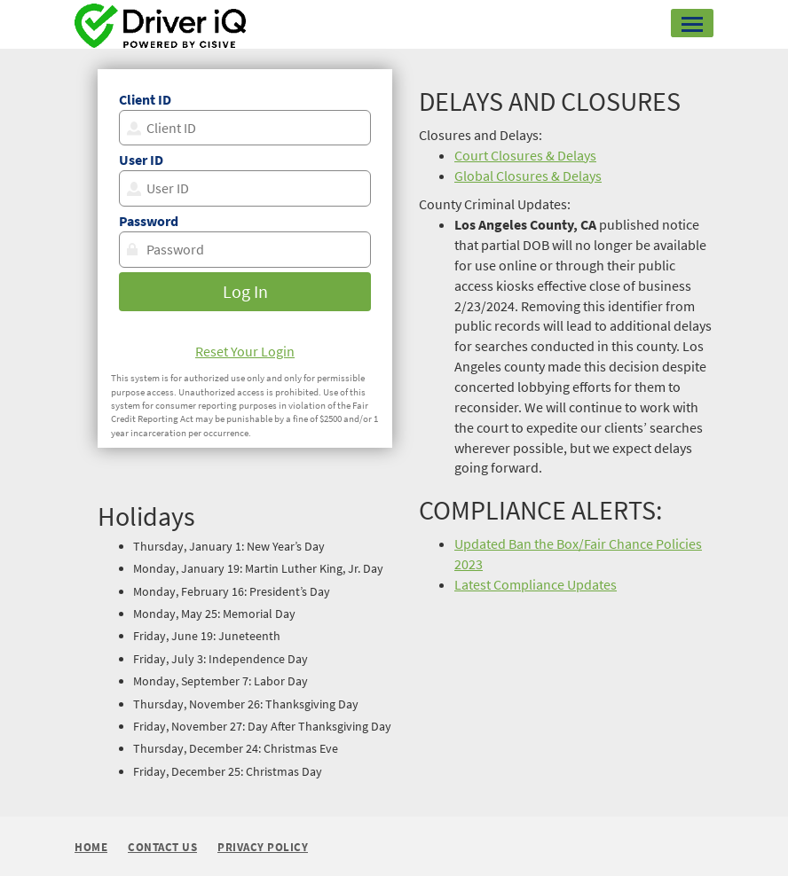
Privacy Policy (262, 848)
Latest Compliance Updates (535, 584)
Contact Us (162, 848)
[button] (692, 23)
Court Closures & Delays (525, 155)
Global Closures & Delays (528, 175)
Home (91, 847)
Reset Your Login (245, 351)
